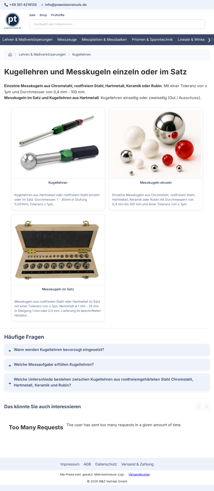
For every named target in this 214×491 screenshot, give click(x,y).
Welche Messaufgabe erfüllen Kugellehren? (54, 364)
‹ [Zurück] (198, 406)
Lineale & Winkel (192, 39)
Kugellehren (81, 54)
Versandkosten (139, 474)
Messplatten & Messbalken (104, 39)
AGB (87, 464)
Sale (32, 15)
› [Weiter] (206, 406)
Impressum (69, 464)
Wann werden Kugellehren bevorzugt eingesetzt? (59, 349)
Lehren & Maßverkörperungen (27, 39)
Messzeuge (67, 39)
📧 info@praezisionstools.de (63, 5)
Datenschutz (106, 464)
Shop (43, 15)
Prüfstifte (57, 15)
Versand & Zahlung (137, 464)
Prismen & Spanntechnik (152, 39)
